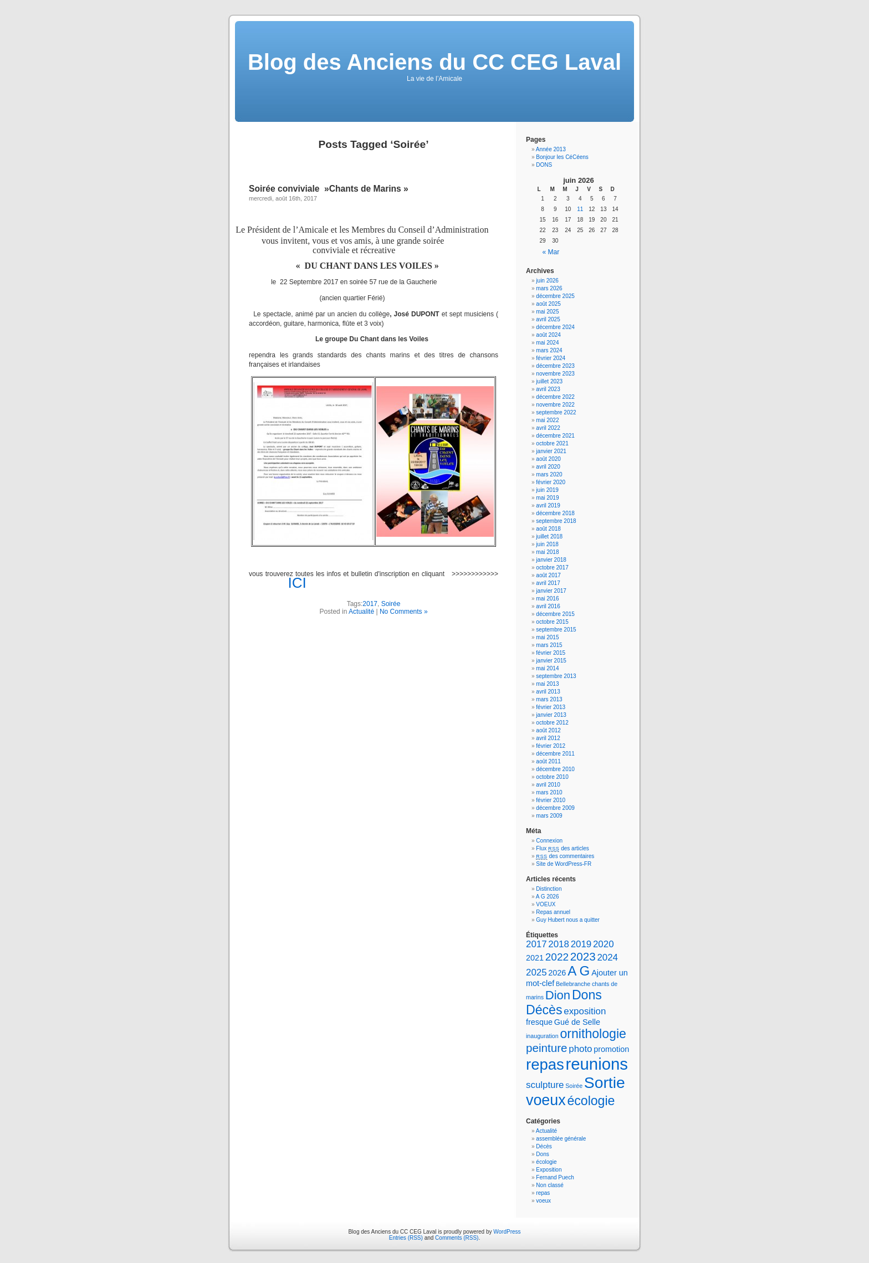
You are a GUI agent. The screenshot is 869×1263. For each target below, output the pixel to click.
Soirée (391, 603)
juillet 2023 (549, 381)
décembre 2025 (555, 296)
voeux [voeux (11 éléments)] (546, 1100)
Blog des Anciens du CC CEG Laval (434, 62)
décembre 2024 (555, 327)
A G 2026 (547, 897)
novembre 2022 (555, 405)
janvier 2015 (551, 661)
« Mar (551, 252)
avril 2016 (548, 606)
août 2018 (548, 529)
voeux (543, 1201)
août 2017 (548, 575)
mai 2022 (547, 420)
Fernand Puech (555, 1177)
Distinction (548, 889)
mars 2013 (549, 699)
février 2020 (550, 482)
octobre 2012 (552, 723)
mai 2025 (547, 312)
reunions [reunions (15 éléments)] (596, 1064)
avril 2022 (548, 428)
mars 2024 (549, 350)
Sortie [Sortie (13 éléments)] (604, 1082)
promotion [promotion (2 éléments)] (611, 1049)
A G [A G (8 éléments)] (579, 970)
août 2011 (548, 761)
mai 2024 (547, 343)
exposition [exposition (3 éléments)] (585, 1011)
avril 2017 (548, 583)
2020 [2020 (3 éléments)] (603, 944)
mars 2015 (549, 645)
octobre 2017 (552, 567)
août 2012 (548, 730)
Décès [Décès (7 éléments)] (544, 1010)
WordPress (506, 1232)
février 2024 (550, 358)
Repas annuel (553, 912)
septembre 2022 (556, 412)
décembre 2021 (555, 436)
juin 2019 (547, 490)
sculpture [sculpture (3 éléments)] (545, 1085)
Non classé (549, 1185)
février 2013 (550, 707)
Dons (542, 1154)
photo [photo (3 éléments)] (580, 1049)
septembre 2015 (556, 630)
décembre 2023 (555, 366)
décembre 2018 (555, 513)
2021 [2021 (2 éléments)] (535, 957)
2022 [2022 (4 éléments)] (557, 957)
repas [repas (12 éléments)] (545, 1064)
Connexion (549, 841)
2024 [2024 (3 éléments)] (607, 957)
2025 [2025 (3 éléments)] (536, 972)
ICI (297, 582)
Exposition (548, 1170)
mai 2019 (547, 498)
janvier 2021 (551, 451)
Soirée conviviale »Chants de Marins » (328, 188)
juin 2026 (547, 281)
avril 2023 (548, 389)
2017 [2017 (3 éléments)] (536, 944)
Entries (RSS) (406, 1238)
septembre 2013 (556, 676)
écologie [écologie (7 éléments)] (591, 1100)
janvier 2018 (551, 560)
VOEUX (545, 904)
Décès (543, 1146)
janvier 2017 (551, 591)
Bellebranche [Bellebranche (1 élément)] (573, 983)
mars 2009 (549, 816)
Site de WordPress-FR (563, 864)
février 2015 (550, 653)
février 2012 (550, 746)
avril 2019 (548, 505)
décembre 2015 (555, 614)
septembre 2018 (556, 521)
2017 (369, 603)
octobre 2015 (552, 622)
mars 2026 (549, 288)
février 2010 (550, 800)
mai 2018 (547, 552)
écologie (546, 1162)
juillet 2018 (549, 536)
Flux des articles (562, 848)
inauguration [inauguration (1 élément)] (542, 1036)
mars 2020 (549, 474)
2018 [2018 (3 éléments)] (558, 944)
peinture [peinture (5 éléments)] (546, 1047)
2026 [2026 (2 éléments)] (557, 972)
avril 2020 (548, 467)
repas (543, 1193)
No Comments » (404, 611)
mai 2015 (547, 637)
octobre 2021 (552, 443)
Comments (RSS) (456, 1238)
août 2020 (548, 459)
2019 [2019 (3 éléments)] (581, 944)
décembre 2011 (555, 754)
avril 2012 (548, 738)
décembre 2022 (555, 397)
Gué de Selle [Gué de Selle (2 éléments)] (577, 1022)
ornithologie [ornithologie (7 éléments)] (593, 1033)
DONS (544, 165)
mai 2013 (547, 684)
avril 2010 (548, 785)
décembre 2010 (555, 769)
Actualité (361, 611)
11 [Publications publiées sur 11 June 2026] (580, 209)
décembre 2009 (555, 808)
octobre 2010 (552, 777)
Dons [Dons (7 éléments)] (587, 995)
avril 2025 (548, 319)
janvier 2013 (551, 715)
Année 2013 (551, 149)
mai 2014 (547, 668)
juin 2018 (547, 544)
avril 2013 (548, 692)
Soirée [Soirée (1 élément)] (573, 1085)
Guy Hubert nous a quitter (568, 920)
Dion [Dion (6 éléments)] (557, 995)
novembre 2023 (555, 374)
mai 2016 (547, 598)
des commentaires (565, 856)
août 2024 (548, 335)
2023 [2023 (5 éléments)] (583, 956)
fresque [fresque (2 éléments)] (539, 1022)
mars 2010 (549, 792)
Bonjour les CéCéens (562, 157)
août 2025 (548, 304)
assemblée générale (561, 1139)
